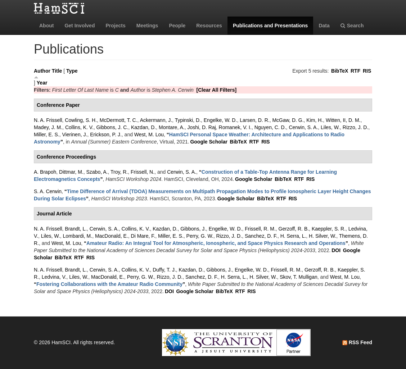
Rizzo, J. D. (356, 127)
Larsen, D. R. (254, 120)
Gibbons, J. (193, 229)
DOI (335, 250)
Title (57, 71)
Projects (115, 25)
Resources (209, 25)
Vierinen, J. (74, 134)
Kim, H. (314, 120)
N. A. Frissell (48, 120)
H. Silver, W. (322, 236)
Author (42, 71)
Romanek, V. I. (235, 127)
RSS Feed (357, 342)
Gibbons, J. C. (112, 127)
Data (324, 25)
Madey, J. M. (48, 127)
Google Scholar (208, 142)
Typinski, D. (188, 120)
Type (72, 71)
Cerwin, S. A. (303, 127)
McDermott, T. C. (118, 120)
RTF (355, 71)
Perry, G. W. (199, 236)
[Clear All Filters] (217, 90)
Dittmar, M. (71, 172)
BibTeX (339, 71)
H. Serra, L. (293, 236)
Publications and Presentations (270, 25)
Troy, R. (119, 172)
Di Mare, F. (143, 236)
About (46, 25)
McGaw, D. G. (287, 120)
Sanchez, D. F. (261, 236)
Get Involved (79, 25)
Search (352, 25)
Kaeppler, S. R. (329, 229)
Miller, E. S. (46, 134)
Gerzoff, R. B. (294, 229)
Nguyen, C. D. (270, 127)
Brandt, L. (76, 229)
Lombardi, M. (77, 236)
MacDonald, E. (111, 236)
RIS (367, 71)
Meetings (147, 25)
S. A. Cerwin (48, 191)
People (177, 25)
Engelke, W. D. (220, 120)
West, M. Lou (149, 134)
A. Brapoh (45, 172)
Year (42, 83)
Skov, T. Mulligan (298, 277)
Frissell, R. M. (260, 229)
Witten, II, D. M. (343, 120)
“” (216, 243)
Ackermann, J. (156, 120)
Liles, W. (330, 127)
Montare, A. (172, 127)
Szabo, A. (97, 172)
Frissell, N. (142, 172)
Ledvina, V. (54, 277)
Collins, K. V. (79, 127)
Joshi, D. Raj (201, 127)
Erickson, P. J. (106, 134)
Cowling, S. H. (81, 120)
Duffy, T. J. (164, 270)
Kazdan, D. (143, 127)
